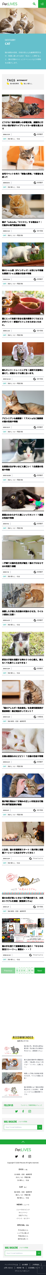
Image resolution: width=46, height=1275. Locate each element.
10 (32, 970)
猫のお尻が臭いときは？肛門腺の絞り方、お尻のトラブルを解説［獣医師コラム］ (22, 899)
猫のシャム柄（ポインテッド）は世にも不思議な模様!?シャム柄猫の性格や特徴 (22, 272)
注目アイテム (23, 1215)
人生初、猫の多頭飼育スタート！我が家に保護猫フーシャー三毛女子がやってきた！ (22, 851)
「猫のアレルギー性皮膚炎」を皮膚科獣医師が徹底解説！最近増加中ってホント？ (22, 709)
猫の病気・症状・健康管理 (17, 721)
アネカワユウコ (38, 858)
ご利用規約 (35, 1265)
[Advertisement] (23, 1004)
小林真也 (40, 717)
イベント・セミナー (23, 1218)
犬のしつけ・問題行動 (23, 1177)
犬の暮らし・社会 (23, 1180)
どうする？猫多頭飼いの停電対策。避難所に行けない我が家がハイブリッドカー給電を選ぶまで (22, 125)
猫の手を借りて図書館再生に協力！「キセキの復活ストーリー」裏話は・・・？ (22, 948)
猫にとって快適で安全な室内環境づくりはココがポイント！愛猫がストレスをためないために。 (22, 321)
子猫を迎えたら (23, 1236)
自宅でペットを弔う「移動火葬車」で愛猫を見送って (22, 175)
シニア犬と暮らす (23, 1233)
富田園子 (40, 134)
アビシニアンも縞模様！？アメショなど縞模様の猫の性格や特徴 (22, 420)
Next (39, 970)
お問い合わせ (8, 1268)
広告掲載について (34, 1268)
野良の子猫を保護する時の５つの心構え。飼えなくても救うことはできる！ (22, 661)
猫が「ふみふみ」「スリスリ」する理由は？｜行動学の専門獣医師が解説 (22, 224)
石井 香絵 (40, 231)
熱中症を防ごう (23, 1239)
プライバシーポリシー (22, 1271)
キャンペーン (23, 1212)
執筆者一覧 (20, 1268)
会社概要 (25, 1265)
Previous (8, 970)
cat (4, 139)
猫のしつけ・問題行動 (15, 235)
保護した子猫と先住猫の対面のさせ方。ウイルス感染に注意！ (22, 613)
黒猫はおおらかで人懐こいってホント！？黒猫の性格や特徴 (22, 516)
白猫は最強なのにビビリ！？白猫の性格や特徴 (22, 756)
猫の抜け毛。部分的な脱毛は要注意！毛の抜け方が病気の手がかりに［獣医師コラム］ (33, 1048)
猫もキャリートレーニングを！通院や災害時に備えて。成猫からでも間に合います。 (22, 372)
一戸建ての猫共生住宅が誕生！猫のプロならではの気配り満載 (22, 565)
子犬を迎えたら (23, 1230)
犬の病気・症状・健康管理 (23, 1174)
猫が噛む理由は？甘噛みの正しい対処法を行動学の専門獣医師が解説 (22, 803)
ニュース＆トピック (23, 1209)
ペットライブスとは (11, 1265)
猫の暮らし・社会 (14, 139)
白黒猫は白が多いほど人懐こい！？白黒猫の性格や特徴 (22, 468)
